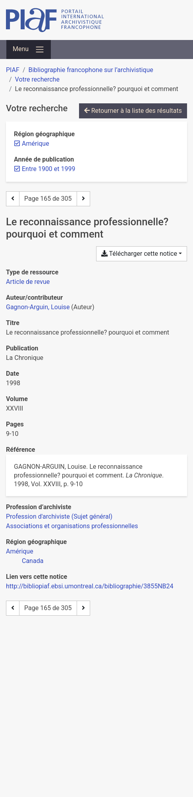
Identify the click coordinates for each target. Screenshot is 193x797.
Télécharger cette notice (139, 253)
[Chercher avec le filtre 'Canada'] (32, 561)
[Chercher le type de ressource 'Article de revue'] (28, 281)
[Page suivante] (83, 198)
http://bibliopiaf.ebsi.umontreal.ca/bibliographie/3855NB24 (90, 586)
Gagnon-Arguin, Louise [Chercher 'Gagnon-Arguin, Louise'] (37, 307)
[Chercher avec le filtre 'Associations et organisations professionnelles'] (72, 526)
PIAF (12, 70)
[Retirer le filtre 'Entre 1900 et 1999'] (48, 169)
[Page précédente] (12, 198)
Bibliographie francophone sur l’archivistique (90, 70)
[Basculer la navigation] (28, 49)
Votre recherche (37, 79)
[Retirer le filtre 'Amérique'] (35, 143)
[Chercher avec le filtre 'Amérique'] (19, 551)
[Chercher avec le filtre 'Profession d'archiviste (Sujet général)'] (59, 516)
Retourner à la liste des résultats (133, 110)
